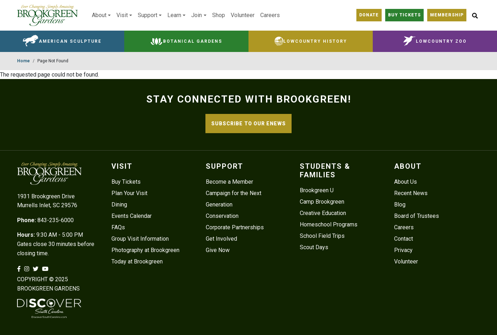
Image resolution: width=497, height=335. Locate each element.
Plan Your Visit (129, 193)
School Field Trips (322, 235)
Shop (218, 15)
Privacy (403, 250)
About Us (405, 181)
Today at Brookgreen (137, 261)
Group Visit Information (140, 238)
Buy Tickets (404, 14)
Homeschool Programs (328, 224)
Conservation (222, 216)
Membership (447, 14)
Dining (119, 204)
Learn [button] (174, 15)
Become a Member (229, 181)
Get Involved (221, 238)
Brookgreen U (317, 190)
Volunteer (243, 15)
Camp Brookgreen (322, 201)
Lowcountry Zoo (441, 41)
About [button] (99, 15)
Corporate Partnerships (235, 227)
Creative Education (323, 213)
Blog (400, 204)
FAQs (118, 227)
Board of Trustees (416, 216)
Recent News (411, 193)
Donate (369, 14)
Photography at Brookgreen (145, 250)
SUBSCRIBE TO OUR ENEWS (248, 123)
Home (23, 60)
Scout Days (314, 247)
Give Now (218, 250)
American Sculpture (70, 41)
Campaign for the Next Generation (233, 199)
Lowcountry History (315, 41)
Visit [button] (122, 15)
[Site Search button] (475, 15)
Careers (270, 15)
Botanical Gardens (192, 41)
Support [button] (147, 15)
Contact (403, 238)
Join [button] (196, 15)
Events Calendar (131, 216)
